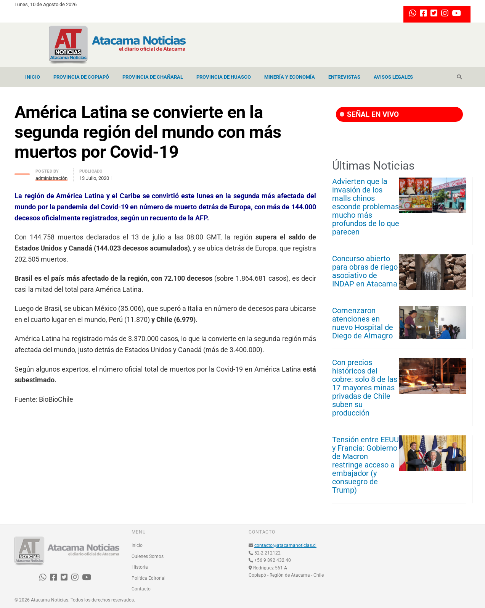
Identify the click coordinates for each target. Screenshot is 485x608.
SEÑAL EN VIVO (369, 114)
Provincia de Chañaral (152, 77)
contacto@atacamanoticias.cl (285, 545)
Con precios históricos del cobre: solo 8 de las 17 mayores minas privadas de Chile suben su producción (364, 387)
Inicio (32, 77)
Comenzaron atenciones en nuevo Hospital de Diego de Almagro (362, 323)
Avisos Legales (393, 77)
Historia (140, 567)
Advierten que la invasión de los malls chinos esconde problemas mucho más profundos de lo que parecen (365, 206)
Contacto (141, 589)
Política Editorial (148, 578)
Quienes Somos (148, 556)
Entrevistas (344, 77)
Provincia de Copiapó (81, 77)
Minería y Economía (289, 77)
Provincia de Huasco (223, 77)
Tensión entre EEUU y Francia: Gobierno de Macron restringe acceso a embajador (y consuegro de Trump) (365, 464)
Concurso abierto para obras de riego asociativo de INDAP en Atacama (365, 271)
